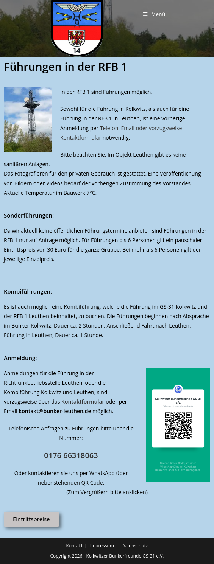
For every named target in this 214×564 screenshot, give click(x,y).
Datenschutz (135, 545)
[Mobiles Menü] (154, 14)
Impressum (102, 545)
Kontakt (74, 545)
